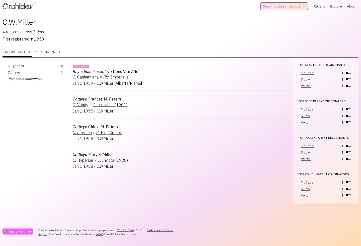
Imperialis (115, 77)
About (351, 6)
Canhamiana (86, 77)
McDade (307, 72)
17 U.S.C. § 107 (125, 230)
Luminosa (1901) (110, 104)
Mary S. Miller (93, 154)
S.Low (305, 79)
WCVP (99, 234)
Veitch (306, 86)
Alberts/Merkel (129, 83)
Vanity (80, 104)
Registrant (17, 52)
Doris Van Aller (106, 71)
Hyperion (83, 160)
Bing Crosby (109, 132)
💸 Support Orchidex (18, 231)
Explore (336, 6)
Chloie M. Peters (95, 126)
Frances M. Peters (97, 99)
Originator (47, 52)
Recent (319, 6)
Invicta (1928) (113, 160)
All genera (16, 66)
